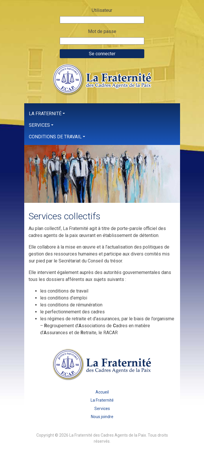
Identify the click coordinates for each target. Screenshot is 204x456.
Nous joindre (102, 416)
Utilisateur (102, 10)
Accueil (102, 392)
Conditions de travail (55, 136)
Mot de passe (102, 31)
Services (39, 125)
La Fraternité (45, 113)
